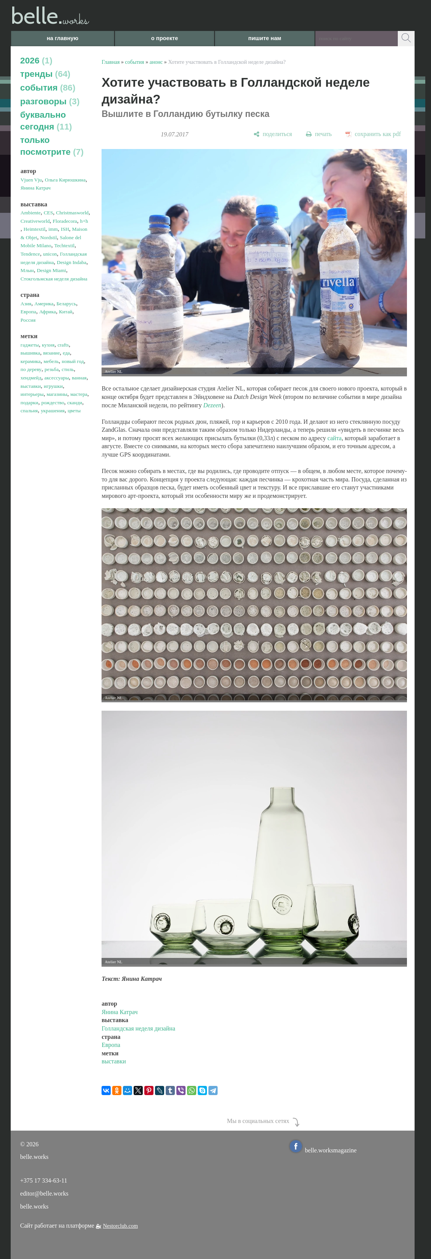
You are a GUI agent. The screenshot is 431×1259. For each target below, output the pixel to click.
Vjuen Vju (31, 180)
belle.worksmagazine (323, 1150)
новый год (73, 361)
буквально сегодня (46, 120)
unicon (50, 254)
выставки (31, 386)
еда (66, 353)
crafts (63, 345)
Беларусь (66, 303)
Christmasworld (72, 213)
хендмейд (31, 378)
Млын (27, 270)
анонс (156, 62)
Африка (47, 311)
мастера (78, 394)
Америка (43, 303)
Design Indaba (71, 262)
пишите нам (264, 38)
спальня (29, 410)
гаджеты (30, 345)
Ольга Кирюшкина (65, 180)
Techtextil (64, 245)
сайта (335, 438)
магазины (57, 394)
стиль (68, 369)
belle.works (34, 1206)
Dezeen (212, 405)
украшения (53, 410)
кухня (48, 345)
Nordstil (48, 237)
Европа (28, 311)
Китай (65, 311)
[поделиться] (272, 134)
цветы (74, 410)
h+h (84, 221)
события (48, 87)
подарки (29, 402)
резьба (52, 369)
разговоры (50, 101)
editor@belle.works (44, 1193)
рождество (52, 402)
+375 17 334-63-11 (43, 1180)
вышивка (30, 353)
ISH (65, 229)
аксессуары (56, 378)
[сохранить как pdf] (373, 134)
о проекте (164, 38)
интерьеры (32, 394)
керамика (30, 361)
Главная (110, 62)
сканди (74, 402)
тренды (45, 74)
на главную (62, 38)
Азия (26, 303)
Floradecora (65, 221)
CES (48, 213)
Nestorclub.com (120, 1226)
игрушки (53, 386)
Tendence (30, 254)
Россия (28, 320)
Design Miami (51, 270)
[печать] (319, 134)
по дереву (31, 369)
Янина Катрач (36, 188)
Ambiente (31, 213)
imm (53, 229)
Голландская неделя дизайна (138, 1028)
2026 (36, 60)
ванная (79, 378)
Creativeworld (35, 221)
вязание (51, 353)
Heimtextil (34, 229)
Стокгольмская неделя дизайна (54, 279)
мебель (51, 361)
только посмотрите (52, 146)
